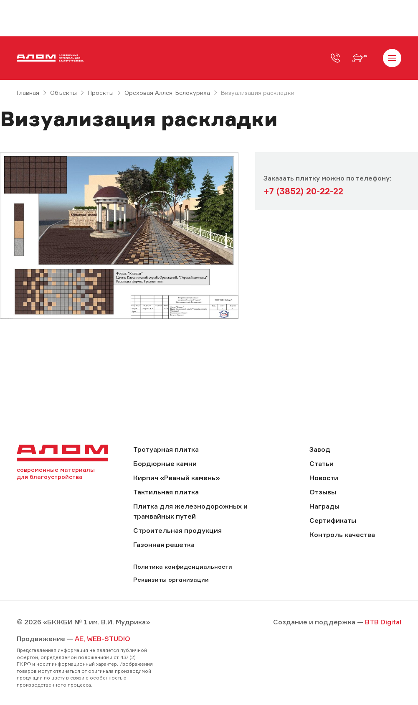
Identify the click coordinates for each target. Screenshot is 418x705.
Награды (324, 506)
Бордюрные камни (165, 463)
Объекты (63, 92)
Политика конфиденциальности (182, 566)
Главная (28, 92)
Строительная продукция (177, 530)
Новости (323, 477)
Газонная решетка (164, 544)
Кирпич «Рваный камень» (176, 477)
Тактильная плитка (166, 492)
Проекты (101, 92)
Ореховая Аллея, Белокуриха (167, 92)
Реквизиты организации (171, 579)
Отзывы (322, 492)
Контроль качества (342, 534)
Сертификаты (332, 520)
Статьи (321, 463)
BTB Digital (383, 622)
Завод (319, 449)
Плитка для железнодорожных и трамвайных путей (190, 511)
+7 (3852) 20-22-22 (303, 191)
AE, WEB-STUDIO (102, 638)
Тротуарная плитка (166, 449)
